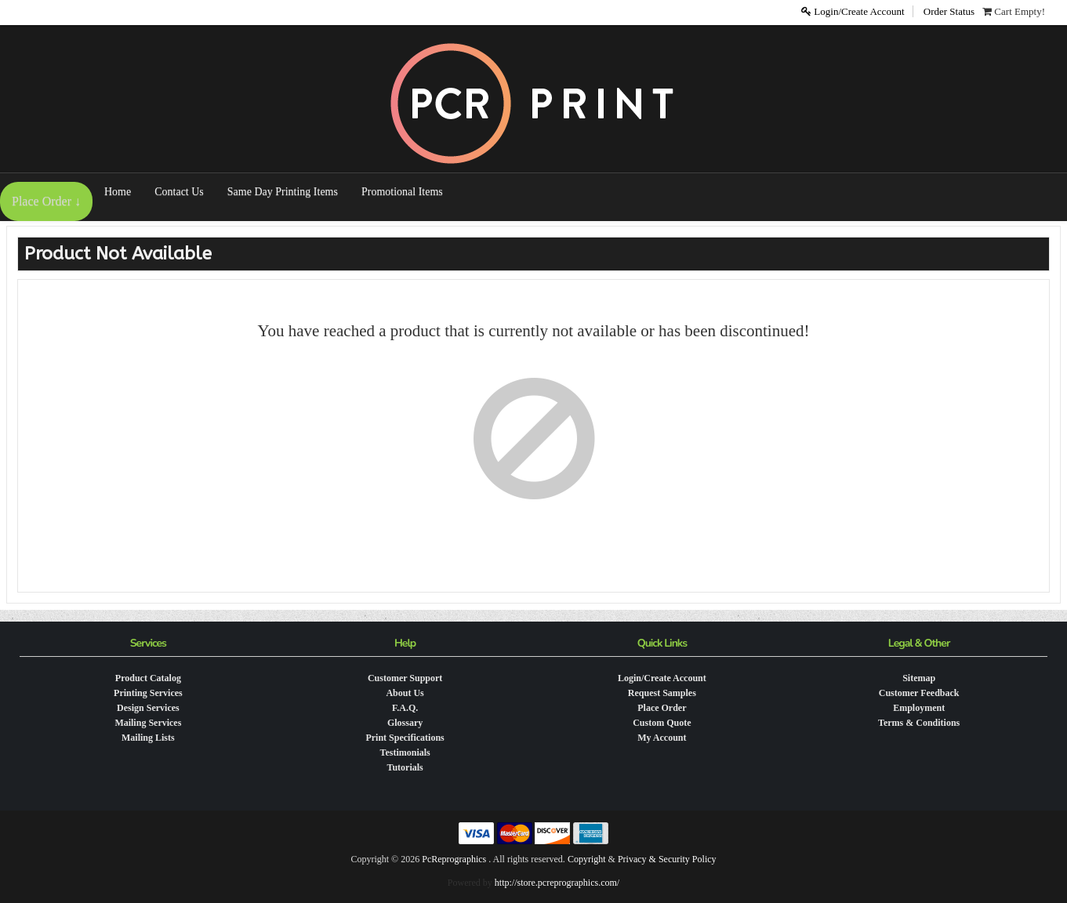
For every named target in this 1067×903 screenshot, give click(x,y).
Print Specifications (404, 737)
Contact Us (179, 192)
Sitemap (918, 678)
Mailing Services (147, 722)
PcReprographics (454, 859)
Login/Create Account (852, 11)
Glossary (405, 722)
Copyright (587, 859)
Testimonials (405, 752)
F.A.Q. (405, 707)
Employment (919, 707)
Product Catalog (148, 678)
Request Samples (662, 692)
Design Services (148, 707)
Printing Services (148, 692)
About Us (404, 692)
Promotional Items (402, 192)
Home (117, 192)
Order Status (949, 11)
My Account (661, 737)
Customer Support (405, 678)
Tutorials (405, 767)
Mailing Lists (148, 737)
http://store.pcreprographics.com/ (557, 882)
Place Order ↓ (46, 201)
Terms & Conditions (919, 722)
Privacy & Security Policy (667, 859)
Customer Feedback (919, 692)
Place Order (661, 707)
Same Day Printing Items (282, 192)
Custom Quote (662, 722)
